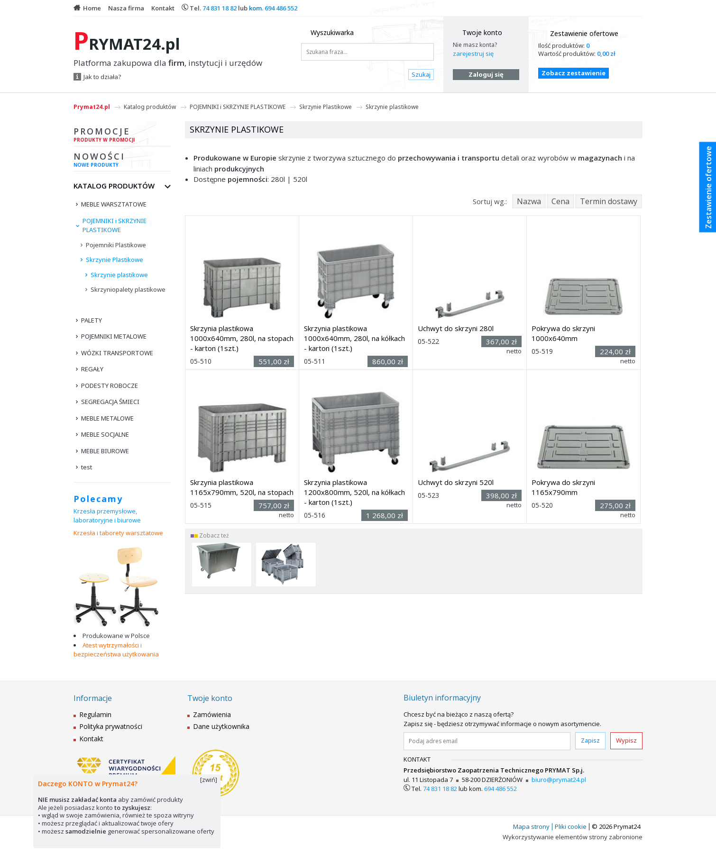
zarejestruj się (473, 53)
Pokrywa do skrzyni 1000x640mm (563, 333)
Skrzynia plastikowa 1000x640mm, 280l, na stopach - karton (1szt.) (242, 338)
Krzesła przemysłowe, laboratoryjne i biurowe (107, 516)
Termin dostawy (608, 201)
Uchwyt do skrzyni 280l (456, 328)
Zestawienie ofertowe (584, 33)
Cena (560, 201)
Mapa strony (531, 826)
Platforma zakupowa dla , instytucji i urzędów (167, 63)
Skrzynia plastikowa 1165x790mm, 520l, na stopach (242, 487)
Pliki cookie (571, 826)
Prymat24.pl (91, 107)
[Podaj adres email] (487, 741)
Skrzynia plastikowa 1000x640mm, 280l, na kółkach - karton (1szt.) (354, 338)
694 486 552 (281, 8)
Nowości (122, 161)
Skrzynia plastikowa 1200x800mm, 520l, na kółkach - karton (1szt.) (354, 492)
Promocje (122, 136)
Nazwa (529, 201)
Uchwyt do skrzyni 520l (456, 482)
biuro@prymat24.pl (559, 779)
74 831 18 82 (219, 8)
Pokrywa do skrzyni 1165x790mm (563, 487)
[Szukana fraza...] (367, 52)
